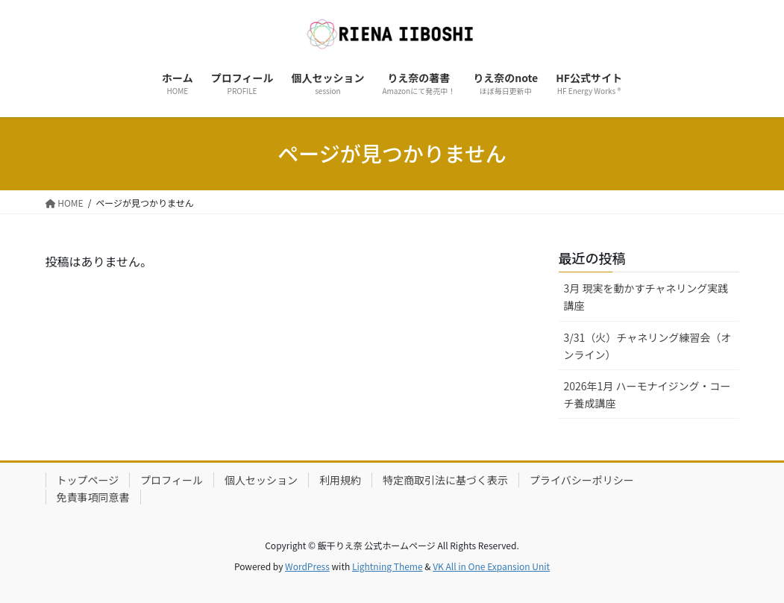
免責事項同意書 (93, 497)
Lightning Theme (387, 566)
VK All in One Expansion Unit (491, 566)
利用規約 (340, 479)
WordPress (307, 566)
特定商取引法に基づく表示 (445, 479)
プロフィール (171, 479)
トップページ (88, 479)
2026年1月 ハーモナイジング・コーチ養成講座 (647, 394)
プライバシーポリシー (582, 479)
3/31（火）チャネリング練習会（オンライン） (648, 346)
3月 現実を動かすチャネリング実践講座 (646, 297)
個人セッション (261, 479)
